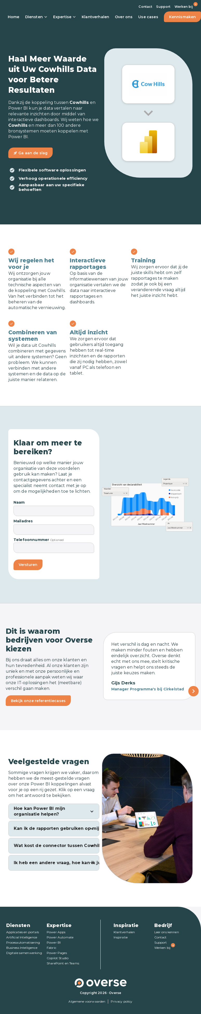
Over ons (124, 17)
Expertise (64, 17)
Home (13, 17)
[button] (53, 811)
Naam (19, 502)
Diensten (36, 17)
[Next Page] (193, 691)
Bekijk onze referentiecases (38, 700)
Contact (145, 7)
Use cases (148, 17)
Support (163, 7)
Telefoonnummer (31, 539)
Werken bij (184, 7)
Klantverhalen (95, 17)
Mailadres (23, 521)
